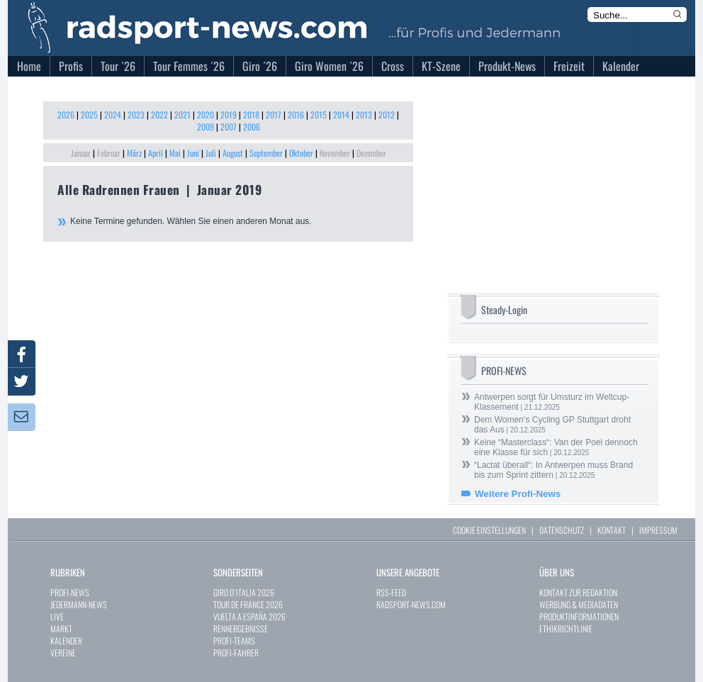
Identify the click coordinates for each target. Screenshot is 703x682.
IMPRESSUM (658, 530)
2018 (251, 114)
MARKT (61, 628)
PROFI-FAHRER (236, 653)
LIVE (57, 616)
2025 (89, 114)
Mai (175, 153)
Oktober (301, 153)
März (134, 153)
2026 (65, 114)
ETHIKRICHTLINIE (565, 628)
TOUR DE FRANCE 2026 (248, 604)
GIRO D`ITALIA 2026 (243, 592)
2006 (251, 127)
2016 (296, 114)
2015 (318, 114)
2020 (205, 114)
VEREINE (63, 653)
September (266, 153)
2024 (112, 114)
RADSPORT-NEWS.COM (411, 604)
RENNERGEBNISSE (240, 628)
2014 (341, 114)
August (233, 153)
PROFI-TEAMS (234, 641)
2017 (273, 114)
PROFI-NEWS (69, 592)
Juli (211, 153)
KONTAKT (611, 530)
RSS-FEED (391, 592)
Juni (193, 153)
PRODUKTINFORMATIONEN (579, 616)
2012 (386, 114)
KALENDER (66, 641)
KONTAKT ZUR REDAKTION (578, 592)
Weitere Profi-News (518, 493)
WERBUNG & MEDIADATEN (578, 604)
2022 (159, 114)
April (155, 153)
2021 (182, 114)
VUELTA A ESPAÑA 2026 (249, 616)
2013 (364, 114)
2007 (228, 127)
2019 (228, 114)
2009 (205, 127)
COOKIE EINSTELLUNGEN (489, 530)
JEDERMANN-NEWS (78, 604)
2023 (136, 114)
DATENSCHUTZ (561, 530)
